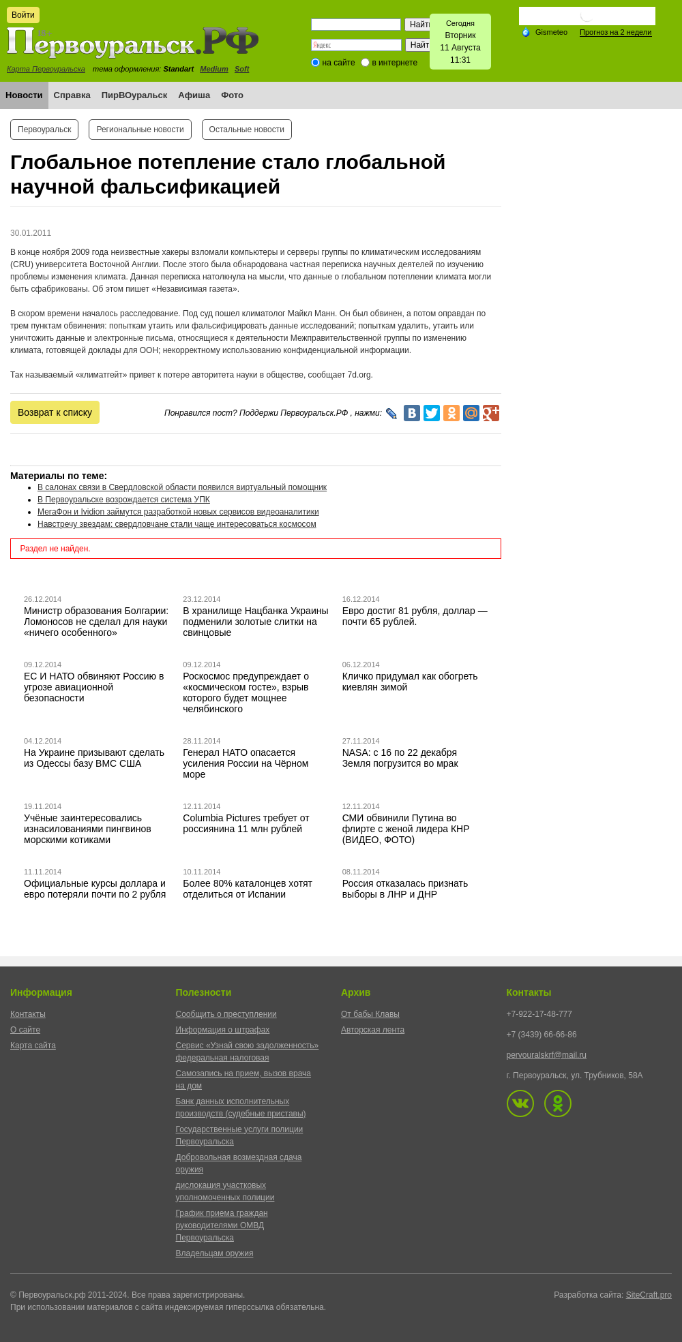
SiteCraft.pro (649, 1295)
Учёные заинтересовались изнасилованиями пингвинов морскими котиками (87, 828)
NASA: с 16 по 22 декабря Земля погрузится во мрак (400, 758)
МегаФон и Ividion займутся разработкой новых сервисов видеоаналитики (178, 512)
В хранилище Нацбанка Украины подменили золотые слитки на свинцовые (255, 621)
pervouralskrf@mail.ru (547, 1055)
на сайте (339, 62)
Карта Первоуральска (46, 69)
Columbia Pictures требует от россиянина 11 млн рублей (246, 823)
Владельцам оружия (215, 1253)
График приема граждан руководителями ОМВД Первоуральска (222, 1225)
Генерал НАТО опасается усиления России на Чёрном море (245, 763)
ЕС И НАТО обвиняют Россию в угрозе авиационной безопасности (94, 687)
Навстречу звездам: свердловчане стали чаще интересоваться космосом (177, 524)
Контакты (28, 1014)
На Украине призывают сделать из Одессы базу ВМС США (94, 758)
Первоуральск (44, 129)
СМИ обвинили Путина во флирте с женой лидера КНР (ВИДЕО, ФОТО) (406, 828)
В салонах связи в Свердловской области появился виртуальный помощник (182, 487)
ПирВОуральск (135, 95)
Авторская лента (372, 1030)
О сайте (25, 1030)
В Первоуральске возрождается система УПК (124, 499)
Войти (23, 15)
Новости (24, 95)
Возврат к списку (55, 412)
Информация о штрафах (223, 1030)
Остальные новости (246, 129)
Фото (232, 95)
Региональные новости (139, 129)
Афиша (194, 95)
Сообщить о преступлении (226, 1014)
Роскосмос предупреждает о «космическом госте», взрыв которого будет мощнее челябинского (246, 692)
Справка (72, 95)
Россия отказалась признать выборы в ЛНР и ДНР (405, 889)
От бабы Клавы (370, 1014)
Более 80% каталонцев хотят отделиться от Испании (247, 889)
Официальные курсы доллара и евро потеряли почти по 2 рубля (95, 889)
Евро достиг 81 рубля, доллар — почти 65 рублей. (415, 616)
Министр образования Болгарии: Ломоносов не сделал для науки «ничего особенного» (96, 621)
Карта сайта (33, 1045)
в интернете (394, 62)
